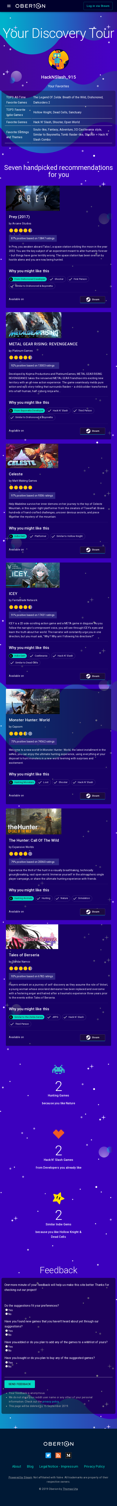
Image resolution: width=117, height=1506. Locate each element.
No (9, 1314)
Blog (30, 1466)
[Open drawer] (8, 5)
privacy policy (51, 1401)
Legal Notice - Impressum (58, 1466)
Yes (10, 1310)
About (16, 1466)
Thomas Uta (70, 1488)
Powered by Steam (20, 1477)
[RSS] (58, 1455)
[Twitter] (48, 1455)
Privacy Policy (94, 1466)
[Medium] (68, 1455)
